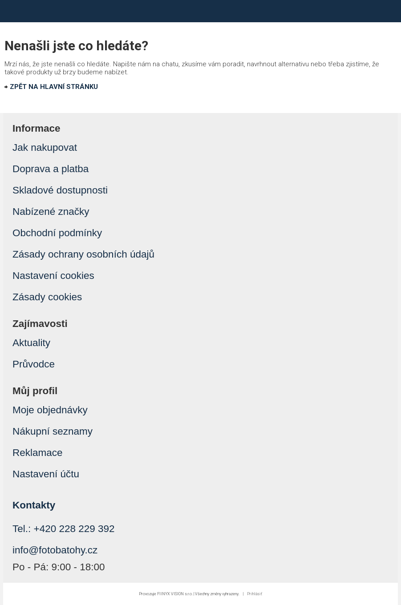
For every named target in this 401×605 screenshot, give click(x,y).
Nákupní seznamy (52, 431)
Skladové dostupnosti (60, 190)
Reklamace (37, 452)
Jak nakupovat (44, 147)
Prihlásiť (254, 594)
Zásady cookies (47, 296)
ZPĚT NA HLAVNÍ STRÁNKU (54, 87)
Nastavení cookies (53, 275)
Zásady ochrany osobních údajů (83, 254)
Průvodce (33, 364)
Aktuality (31, 342)
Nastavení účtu (45, 474)
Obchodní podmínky (57, 232)
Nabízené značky (50, 211)
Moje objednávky (50, 409)
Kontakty (33, 505)
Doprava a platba (50, 168)
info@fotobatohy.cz (54, 550)
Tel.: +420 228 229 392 (63, 528)
